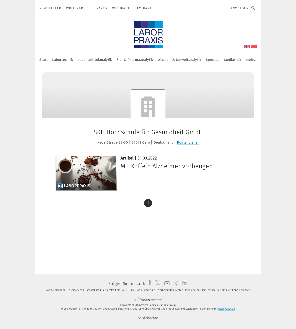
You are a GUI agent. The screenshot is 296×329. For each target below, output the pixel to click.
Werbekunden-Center (170, 290)
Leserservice (75, 290)
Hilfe (133, 290)
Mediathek (232, 60)
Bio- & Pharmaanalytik (135, 60)
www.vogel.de (226, 308)
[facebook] (148, 283)
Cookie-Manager (56, 290)
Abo (236, 290)
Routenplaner (188, 142)
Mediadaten (192, 290)
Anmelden (239, 8)
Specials (212, 60)
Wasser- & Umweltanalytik (179, 60)
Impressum (209, 290)
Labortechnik (62, 60)
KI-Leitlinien (224, 290)
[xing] (175, 283)
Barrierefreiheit (111, 290)
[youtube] (166, 283)
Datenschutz (92, 290)
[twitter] (156, 283)
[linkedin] (184, 283)
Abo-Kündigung (146, 290)
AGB (125, 290)
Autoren (245, 290)
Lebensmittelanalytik (95, 60)
